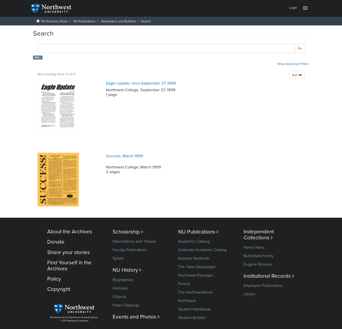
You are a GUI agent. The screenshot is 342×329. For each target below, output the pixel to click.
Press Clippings (126, 305)
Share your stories (68, 252)
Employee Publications (263, 285)
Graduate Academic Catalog (202, 249)
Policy (54, 279)
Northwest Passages (195, 275)
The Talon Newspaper (197, 266)
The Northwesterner (195, 292)
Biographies (123, 279)
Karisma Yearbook (193, 258)
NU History (127, 270)
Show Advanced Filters (293, 64)
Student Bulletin (192, 317)
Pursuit (184, 283)
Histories (120, 288)
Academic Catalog (194, 241)
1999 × (37, 57)
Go (300, 48)
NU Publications (84, 21)
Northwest (187, 300)
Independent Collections (259, 234)
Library (249, 294)
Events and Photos (136, 317)
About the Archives (69, 231)
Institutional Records (269, 276)
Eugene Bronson (258, 264)
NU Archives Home (54, 21)
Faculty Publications (130, 249)
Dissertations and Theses (134, 241)
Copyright (58, 289)
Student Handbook (194, 309)
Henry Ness (254, 247)
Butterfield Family (259, 255)
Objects (119, 296)
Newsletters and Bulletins (118, 21)
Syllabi (118, 258)
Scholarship (128, 232)
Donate (56, 242)
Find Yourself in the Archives (69, 265)
